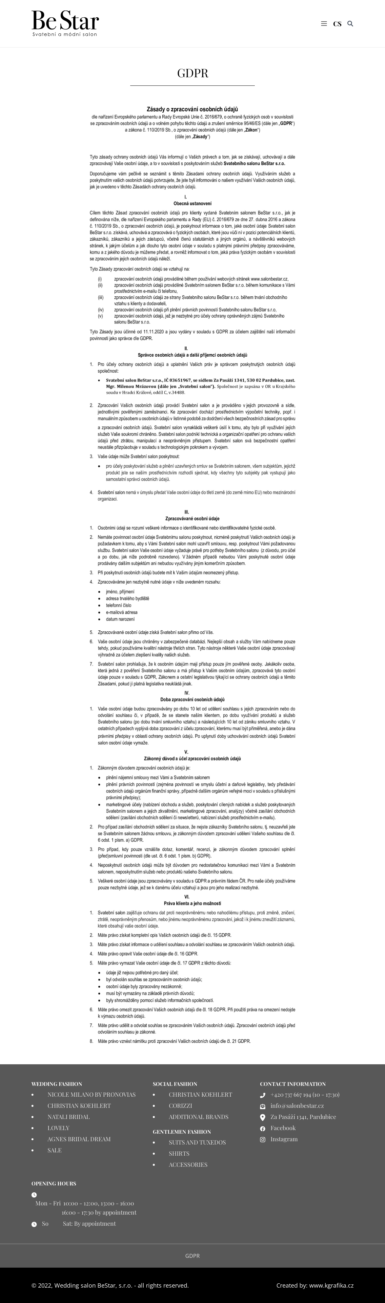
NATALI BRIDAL (69, 1117)
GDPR (192, 1255)
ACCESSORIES (188, 1164)
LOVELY (59, 1128)
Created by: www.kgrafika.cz (315, 1285)
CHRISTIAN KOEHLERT (79, 1105)
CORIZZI (180, 1105)
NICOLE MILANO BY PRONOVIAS (92, 1094)
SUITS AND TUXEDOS (197, 1142)
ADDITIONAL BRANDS (199, 1117)
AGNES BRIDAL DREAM (79, 1139)
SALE (55, 1150)
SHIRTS (179, 1153)
